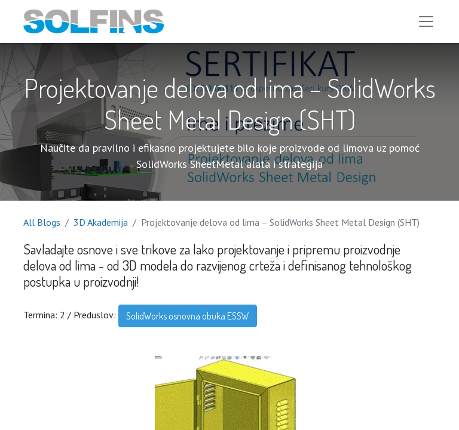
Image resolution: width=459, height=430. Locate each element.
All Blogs (41, 222)
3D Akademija (101, 222)
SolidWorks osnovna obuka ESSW (187, 316)
